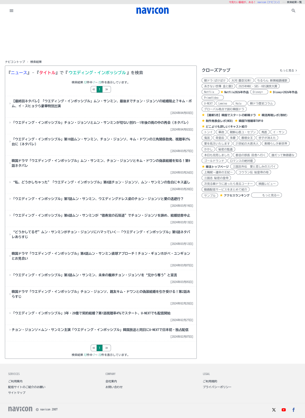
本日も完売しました (217, 155)
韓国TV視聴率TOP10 (251, 120)
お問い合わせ (114, 387)
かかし (208, 149)
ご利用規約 (210, 381)
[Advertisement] (152, 37)
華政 (221, 132)
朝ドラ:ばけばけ (215, 80)
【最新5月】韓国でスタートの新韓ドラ (231, 115)
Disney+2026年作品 (285, 92)
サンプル (210, 195)
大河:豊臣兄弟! (241, 80)
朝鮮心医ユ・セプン (243, 132)
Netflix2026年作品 (236, 92)
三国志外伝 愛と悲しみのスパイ (254, 166)
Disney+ (259, 92)
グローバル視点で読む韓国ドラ (224, 109)
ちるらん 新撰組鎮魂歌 (272, 80)
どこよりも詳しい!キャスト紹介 (226, 126)
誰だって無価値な (282, 155)
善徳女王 (247, 137)
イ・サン (278, 132)
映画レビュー (267, 183)
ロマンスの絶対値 (241, 160)
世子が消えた (267, 137)
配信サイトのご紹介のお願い (26, 387)
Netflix (210, 92)
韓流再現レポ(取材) (274, 115)
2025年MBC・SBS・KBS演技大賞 (257, 86)
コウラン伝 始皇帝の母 (253, 172)
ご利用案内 (15, 381)
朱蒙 (233, 137)
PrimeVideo (212, 97)
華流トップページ (217, 166)
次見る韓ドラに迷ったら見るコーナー (228, 183)
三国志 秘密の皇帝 (216, 178)
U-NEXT (208, 103)
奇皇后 (220, 137)
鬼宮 (207, 137)
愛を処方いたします (217, 143)
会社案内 (111, 381)
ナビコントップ (15, 61)
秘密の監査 (225, 149)
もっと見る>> (266, 195)
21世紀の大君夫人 (247, 143)
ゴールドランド (214, 160)
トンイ (208, 132)
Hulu (240, 103)
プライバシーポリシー (217, 387)
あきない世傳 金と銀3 (218, 86)
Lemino (224, 103)
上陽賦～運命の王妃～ (218, 172)
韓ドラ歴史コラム (261, 103)
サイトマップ (16, 392)
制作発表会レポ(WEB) (219, 120)
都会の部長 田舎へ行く (251, 155)
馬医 (264, 132)
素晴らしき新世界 (275, 143)
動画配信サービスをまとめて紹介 (225, 189)
